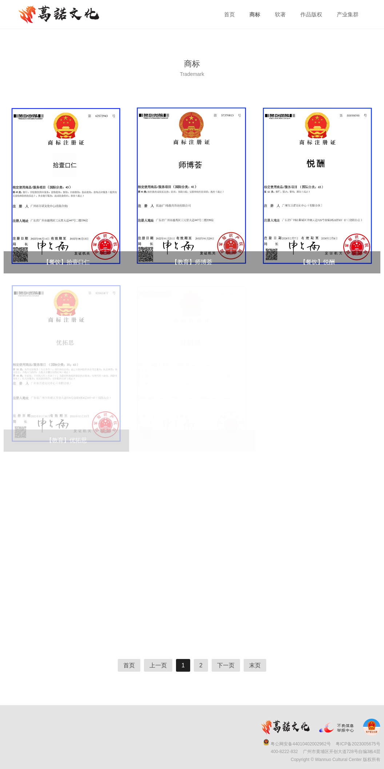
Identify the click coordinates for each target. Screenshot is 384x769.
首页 (229, 14)
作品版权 (311, 14)
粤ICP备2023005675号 (358, 743)
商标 (254, 14)
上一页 (158, 665)
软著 (280, 14)
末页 (255, 665)
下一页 (226, 665)
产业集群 (348, 14)
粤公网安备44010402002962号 (301, 743)
